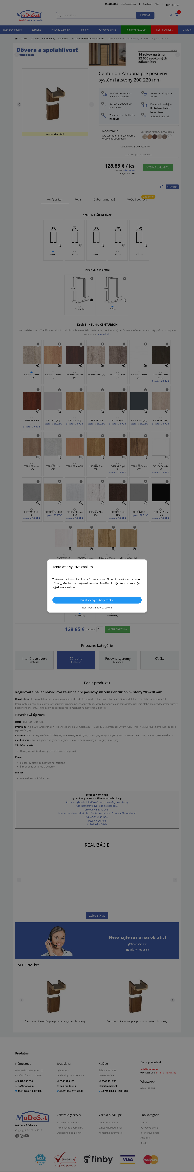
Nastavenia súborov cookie (97, 607)
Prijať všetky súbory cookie (97, 600)
